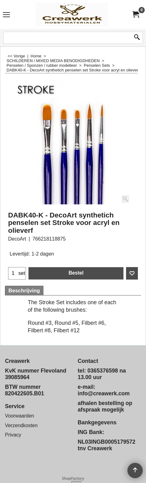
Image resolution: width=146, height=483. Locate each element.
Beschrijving (24, 291)
